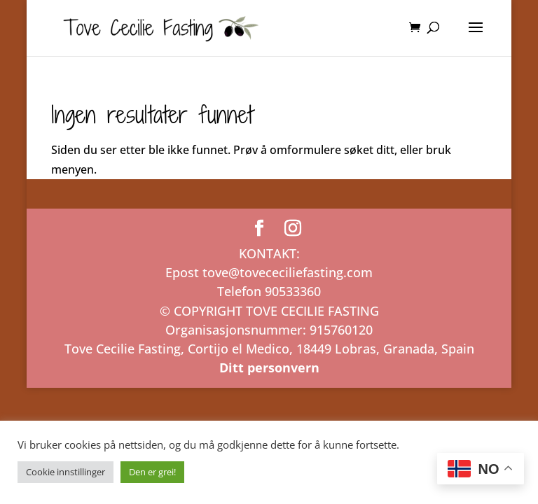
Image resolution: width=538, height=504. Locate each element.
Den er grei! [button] (152, 471)
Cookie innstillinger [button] (65, 471)
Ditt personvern (269, 367)
